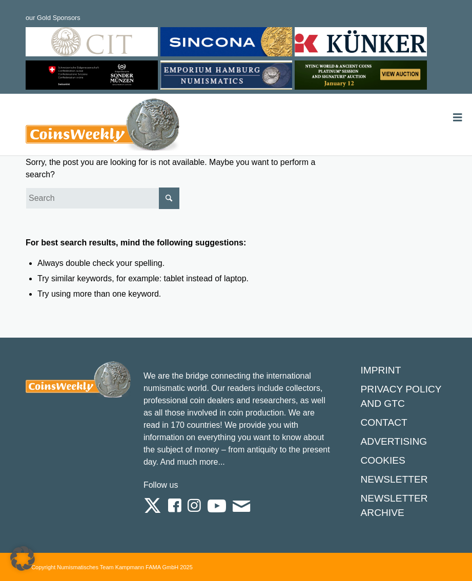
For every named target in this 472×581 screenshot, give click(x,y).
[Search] (102, 198)
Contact (383, 422)
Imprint (380, 370)
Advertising (393, 441)
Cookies (382, 460)
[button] (22, 558)
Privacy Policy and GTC (400, 396)
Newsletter (393, 479)
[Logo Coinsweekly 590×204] (102, 126)
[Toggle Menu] (458, 117)
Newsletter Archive (393, 505)
